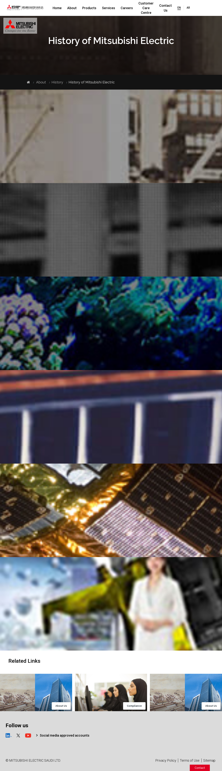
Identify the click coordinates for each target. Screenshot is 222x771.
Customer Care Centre (152, 8)
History (57, 82)
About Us (61, 706)
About (72, 8)
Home (57, 8)
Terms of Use (190, 760)
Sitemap (209, 760)
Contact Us (178, 8)
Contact (200, 767)
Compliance (134, 706)
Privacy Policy (165, 760)
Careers (127, 8)
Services (108, 8)
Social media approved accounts (64, 735)
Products (89, 8)
